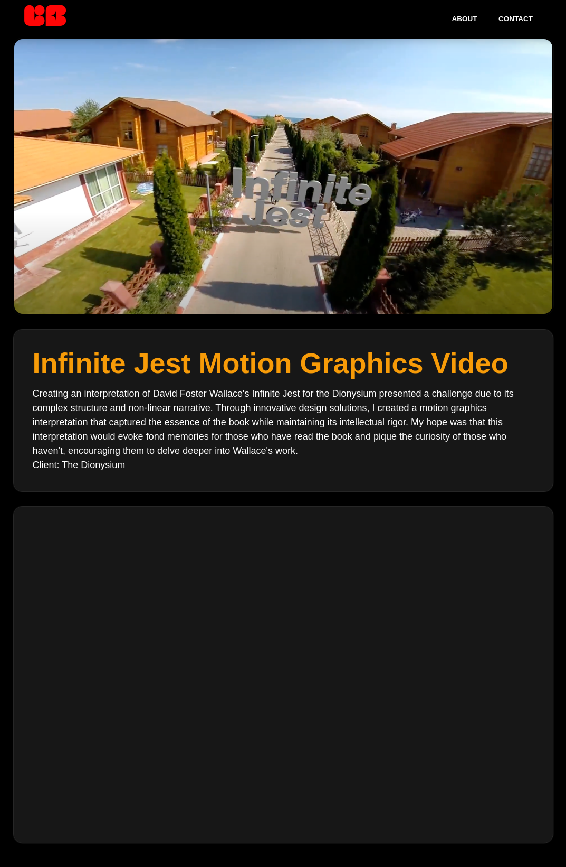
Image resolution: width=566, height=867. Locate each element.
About (464, 19)
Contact (515, 19)
